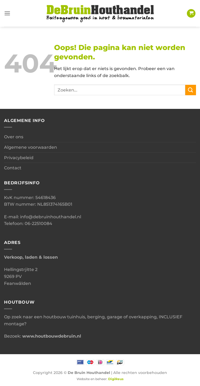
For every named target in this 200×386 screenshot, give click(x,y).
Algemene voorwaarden (30, 147)
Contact (12, 167)
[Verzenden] (190, 90)
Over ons (13, 136)
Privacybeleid (18, 157)
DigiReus (115, 379)
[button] (7, 13)
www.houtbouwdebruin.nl (51, 336)
